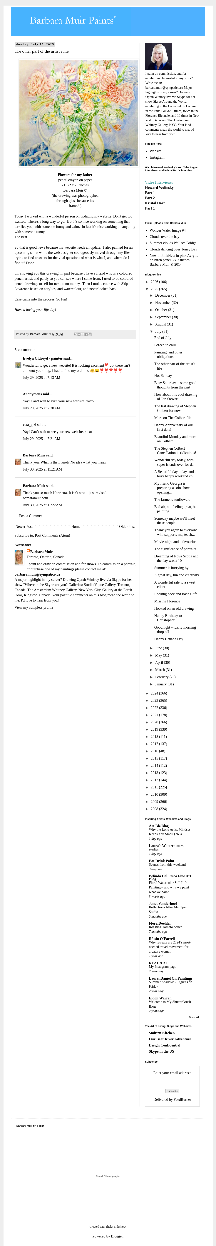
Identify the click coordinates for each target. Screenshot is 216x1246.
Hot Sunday (163, 375)
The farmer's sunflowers (172, 499)
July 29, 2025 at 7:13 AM (41, 378)
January (161, 684)
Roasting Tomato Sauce (165, 927)
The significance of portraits (175, 549)
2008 (155, 809)
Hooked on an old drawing (174, 608)
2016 (155, 751)
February (162, 677)
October (161, 310)
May (159, 655)
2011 (155, 787)
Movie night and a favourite (175, 542)
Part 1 (150, 193)
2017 (155, 744)
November (163, 302)
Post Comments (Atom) (52, 535)
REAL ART (158, 963)
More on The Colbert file (173, 418)
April (159, 662)
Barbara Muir (34, 455)
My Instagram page (162, 966)
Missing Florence (167, 601)
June (159, 648)
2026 (155, 282)
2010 (155, 794)
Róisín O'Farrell (162, 939)
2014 (155, 765)
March (160, 670)
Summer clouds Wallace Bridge (173, 243)
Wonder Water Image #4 (168, 230)
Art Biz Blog (159, 826)
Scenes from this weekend (167, 864)
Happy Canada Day (168, 639)
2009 (155, 802)
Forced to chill (165, 345)
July (158, 331)
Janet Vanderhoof (163, 903)
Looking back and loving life (175, 594)
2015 (155, 758)
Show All (194, 1017)
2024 (155, 693)
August (161, 324)
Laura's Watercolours (166, 846)
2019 (155, 729)
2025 (155, 289)
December (163, 295)
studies (154, 849)
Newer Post (24, 526)
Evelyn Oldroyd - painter (43, 358)
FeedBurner (182, 1099)
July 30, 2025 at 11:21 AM (42, 469)
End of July (162, 338)
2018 (155, 737)
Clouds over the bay (165, 237)
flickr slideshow (116, 1226)
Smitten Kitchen (162, 1033)
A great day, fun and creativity (176, 575)
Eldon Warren (160, 998)
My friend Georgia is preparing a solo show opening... (172, 487)
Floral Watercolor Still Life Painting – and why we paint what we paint (169, 887)
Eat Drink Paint (161, 861)
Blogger (117, 1236)
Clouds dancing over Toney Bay (173, 249)
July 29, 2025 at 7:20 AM (41, 408)
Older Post (127, 526)
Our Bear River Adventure (170, 1039)
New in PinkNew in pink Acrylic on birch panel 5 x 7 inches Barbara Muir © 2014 (174, 259)
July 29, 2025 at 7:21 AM (41, 439)
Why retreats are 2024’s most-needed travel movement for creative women (170, 946)
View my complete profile (34, 607)
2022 (155, 708)
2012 (155, 780)
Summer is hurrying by (171, 568)
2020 (155, 722)
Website (156, 151)
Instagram (157, 157)
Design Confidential (164, 1045)
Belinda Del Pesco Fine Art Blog (170, 877)
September (163, 317)
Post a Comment (31, 516)
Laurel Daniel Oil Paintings (170, 978)
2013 (155, 773)
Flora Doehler (160, 923)
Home (75, 526)
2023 (155, 700)
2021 (155, 715)
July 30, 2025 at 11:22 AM (42, 505)
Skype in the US (161, 1051)
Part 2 (150, 198)
